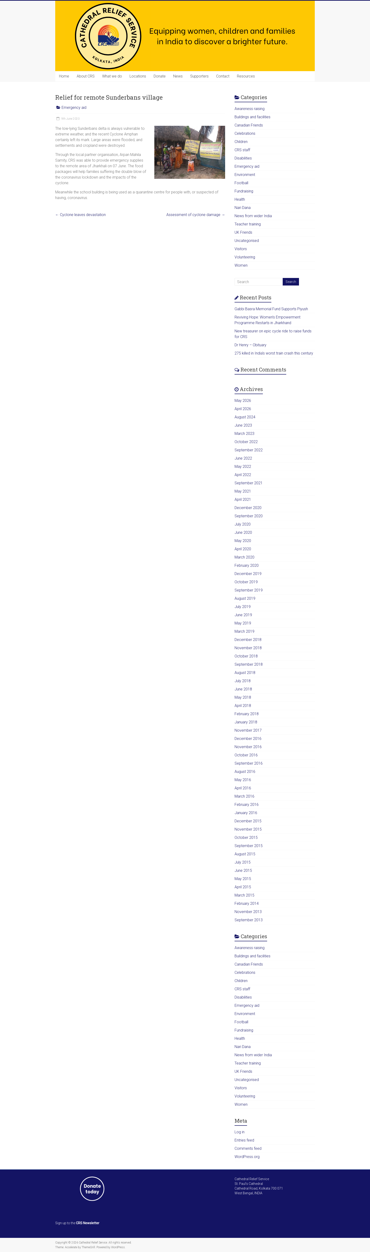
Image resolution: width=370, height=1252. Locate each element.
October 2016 (246, 755)
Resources (246, 76)
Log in (239, 1132)
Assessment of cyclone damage (195, 214)
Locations (138, 76)
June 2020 (243, 532)
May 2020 (243, 540)
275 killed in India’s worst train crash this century (274, 353)
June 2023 (243, 425)
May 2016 (243, 780)
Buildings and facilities (252, 117)
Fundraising (244, 191)
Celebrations (245, 133)
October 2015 (246, 837)
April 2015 (243, 887)
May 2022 (243, 466)
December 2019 (248, 573)
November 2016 (248, 747)
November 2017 (248, 730)
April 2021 (243, 499)
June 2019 (243, 615)
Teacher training (248, 224)
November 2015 (248, 829)
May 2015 (243, 879)
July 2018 (243, 681)
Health (240, 199)
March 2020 (244, 557)
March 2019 (244, 631)
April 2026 (243, 409)
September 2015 (249, 846)
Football (241, 183)
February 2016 (247, 804)
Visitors (241, 249)
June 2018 (243, 689)
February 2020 (247, 565)
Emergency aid (74, 107)
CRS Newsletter (87, 1223)
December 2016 (248, 738)
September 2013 (249, 920)
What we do (112, 76)
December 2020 (248, 508)
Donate (160, 76)
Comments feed (248, 1148)
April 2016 (243, 788)
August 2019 (245, 598)
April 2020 (243, 549)
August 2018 (245, 672)
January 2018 (246, 722)
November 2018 (248, 648)
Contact (222, 76)
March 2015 (244, 895)
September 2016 (249, 763)
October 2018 (246, 656)
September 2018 (249, 664)
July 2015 (243, 862)
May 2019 (243, 623)
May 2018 (243, 697)
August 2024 (245, 417)
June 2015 (243, 870)
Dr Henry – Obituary (250, 345)
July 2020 (243, 524)
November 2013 (248, 911)
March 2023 (244, 433)
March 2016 (244, 796)
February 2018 (247, 714)
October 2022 (246, 442)
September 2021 (249, 483)
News (178, 76)
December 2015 (248, 821)
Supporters (199, 76)
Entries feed (244, 1140)
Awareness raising (250, 108)
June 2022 (243, 458)
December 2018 (248, 639)
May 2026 (243, 400)
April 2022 (243, 475)
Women (241, 265)
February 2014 (247, 903)
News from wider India (253, 216)
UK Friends (243, 232)
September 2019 (249, 590)
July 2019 (243, 606)
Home (64, 76)
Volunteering (245, 257)
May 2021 (243, 491)
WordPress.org (247, 1156)
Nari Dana (243, 207)
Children (241, 141)
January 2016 (246, 813)
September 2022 (249, 450)
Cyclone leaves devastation (80, 214)
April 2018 (243, 705)
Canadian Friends (249, 125)
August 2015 (245, 854)
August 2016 (245, 771)
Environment (245, 174)
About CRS (86, 76)
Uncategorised (247, 240)
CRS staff (242, 150)
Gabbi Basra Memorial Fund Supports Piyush (271, 309)
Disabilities (243, 158)
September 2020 (249, 516)
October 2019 (246, 582)
